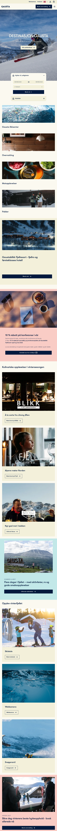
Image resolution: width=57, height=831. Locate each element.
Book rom (27, 276)
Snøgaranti (11, 768)
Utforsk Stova (12, 531)
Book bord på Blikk (13, 420)
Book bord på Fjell (13, 476)
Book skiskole (12, 657)
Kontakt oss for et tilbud (28, 352)
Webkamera (11, 712)
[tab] (28, 75)
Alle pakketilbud (28, 47)
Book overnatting (44, 6)
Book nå (28, 92)
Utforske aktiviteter (28, 591)
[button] (28, 87)
